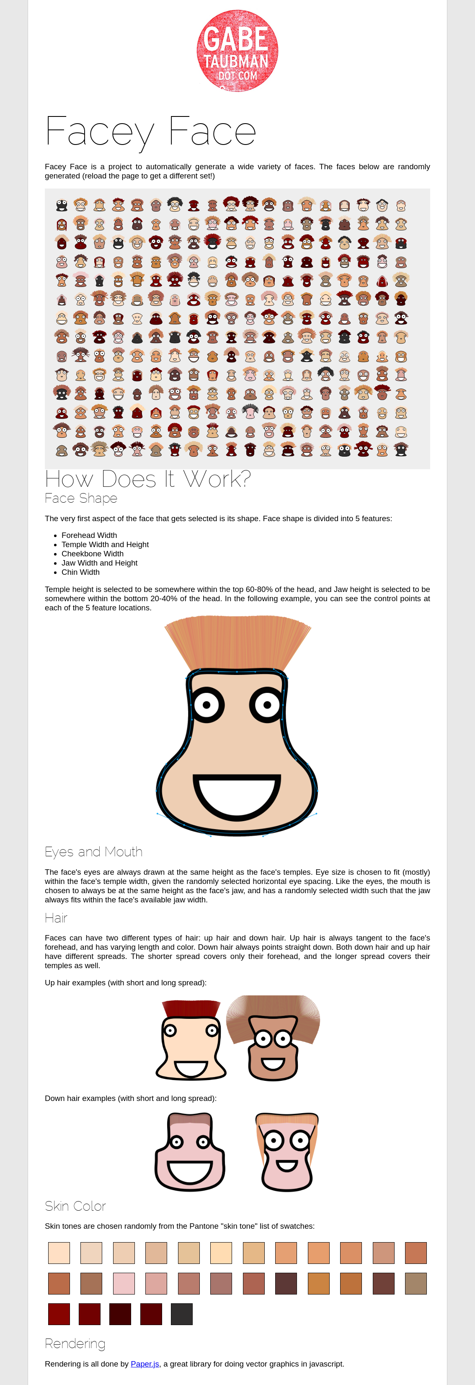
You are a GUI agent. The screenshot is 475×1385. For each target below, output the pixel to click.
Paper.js (145, 1363)
